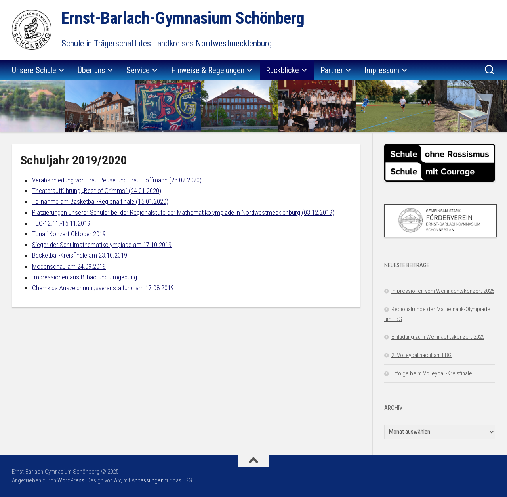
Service (138, 70)
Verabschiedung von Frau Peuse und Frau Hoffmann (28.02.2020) (117, 180)
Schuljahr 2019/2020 (73, 160)
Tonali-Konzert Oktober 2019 (69, 234)
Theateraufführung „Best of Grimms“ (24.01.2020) (96, 191)
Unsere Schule (34, 70)
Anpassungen (148, 480)
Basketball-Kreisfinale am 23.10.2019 (79, 255)
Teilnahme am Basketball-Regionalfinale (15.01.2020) (100, 201)
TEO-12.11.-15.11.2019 (61, 223)
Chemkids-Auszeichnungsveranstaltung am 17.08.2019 (103, 288)
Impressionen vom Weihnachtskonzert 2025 (442, 290)
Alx (117, 480)
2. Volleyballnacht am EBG (421, 355)
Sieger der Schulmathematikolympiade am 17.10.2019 (102, 244)
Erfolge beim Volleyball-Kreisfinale (431, 373)
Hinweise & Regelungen (207, 70)
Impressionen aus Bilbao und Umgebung (84, 277)
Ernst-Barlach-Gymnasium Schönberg (183, 18)
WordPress (70, 480)
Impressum (381, 70)
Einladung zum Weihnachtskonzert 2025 (437, 336)
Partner (331, 70)
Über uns (91, 70)
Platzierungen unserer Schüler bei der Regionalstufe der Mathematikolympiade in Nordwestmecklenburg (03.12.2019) (183, 212)
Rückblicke (282, 70)
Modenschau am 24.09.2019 (69, 266)
